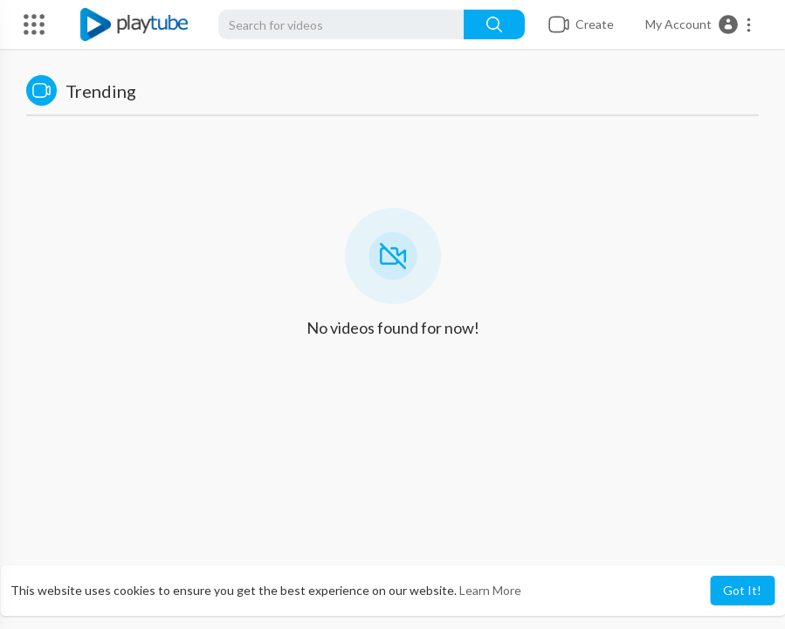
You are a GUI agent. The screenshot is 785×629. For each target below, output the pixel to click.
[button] (699, 24)
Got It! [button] (742, 590)
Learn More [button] (490, 590)
